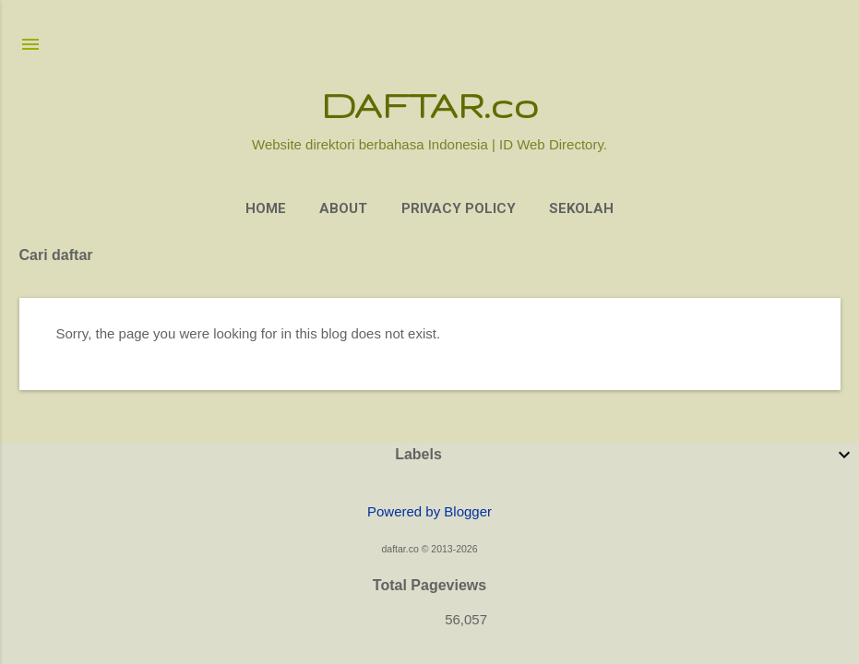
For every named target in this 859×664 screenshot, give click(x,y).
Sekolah (581, 208)
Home (265, 208)
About (343, 208)
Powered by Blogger (429, 511)
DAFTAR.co (429, 105)
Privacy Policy (458, 208)
